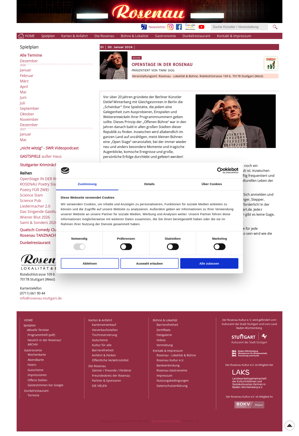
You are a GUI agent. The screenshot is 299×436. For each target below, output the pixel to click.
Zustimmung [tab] (87, 184)
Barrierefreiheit (103, 350)
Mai (23, 91)
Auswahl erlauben (149, 263)
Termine (33, 395)
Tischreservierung (104, 335)
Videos (161, 340)
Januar (25, 69)
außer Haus (41, 156)
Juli (22, 102)
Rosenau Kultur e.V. (170, 360)
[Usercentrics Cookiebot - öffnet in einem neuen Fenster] (220, 170)
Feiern (32, 365)
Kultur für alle (102, 345)
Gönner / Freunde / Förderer (111, 370)
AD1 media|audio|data (166, 421)
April (24, 86)
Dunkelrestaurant (196, 36)
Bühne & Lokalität (134, 36)
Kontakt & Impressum (234, 36)
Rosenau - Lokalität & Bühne (176, 355)
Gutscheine (35, 370)
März (24, 80)
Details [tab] (149, 184)
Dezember (29, 60)
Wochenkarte (37, 355)
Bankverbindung (168, 365)
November (29, 119)
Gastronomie (165, 36)
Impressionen (37, 375)
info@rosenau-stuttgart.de (41, 298)
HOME (30, 36)
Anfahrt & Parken (104, 355)
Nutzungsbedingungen (173, 380)
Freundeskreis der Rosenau (111, 375)
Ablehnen (90, 263)
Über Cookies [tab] (212, 184)
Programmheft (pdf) (41, 335)
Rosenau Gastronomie (172, 370)
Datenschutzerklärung (172, 386)
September (29, 108)
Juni (23, 97)
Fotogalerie (164, 335)
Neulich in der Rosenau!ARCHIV (44, 342)
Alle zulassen (209, 263)
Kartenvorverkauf (104, 325)
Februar (26, 75)
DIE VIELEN (99, 386)
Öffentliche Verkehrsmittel (110, 360)
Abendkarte (36, 360)
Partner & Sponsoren (106, 380)
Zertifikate (163, 330)
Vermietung (165, 345)
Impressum (164, 375)
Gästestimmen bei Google (45, 385)
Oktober (27, 113)
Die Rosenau (104, 36)
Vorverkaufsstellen (105, 330)
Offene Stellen (37, 380)
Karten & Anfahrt (74, 36)
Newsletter (157, 27)
